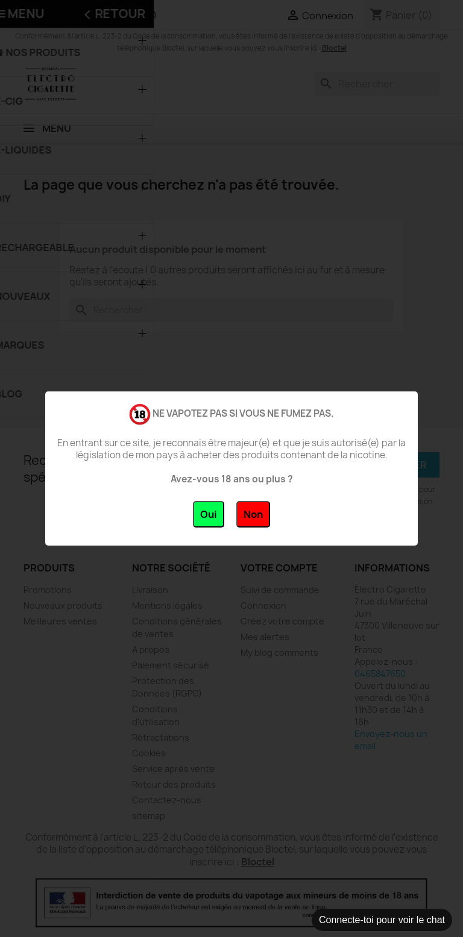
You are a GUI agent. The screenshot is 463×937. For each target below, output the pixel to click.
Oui (208, 514)
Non (253, 514)
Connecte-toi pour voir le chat (382, 920)
